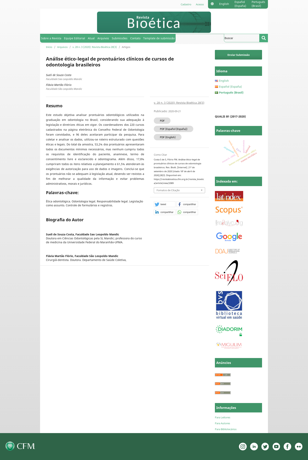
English (224, 4)
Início (49, 47)
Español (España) (240, 4)
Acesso (200, 4)
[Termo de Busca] (241, 38)
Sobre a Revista (51, 38)
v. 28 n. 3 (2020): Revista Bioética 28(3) (94, 47)
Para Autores (222, 423)
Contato (135, 38)
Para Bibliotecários (225, 429)
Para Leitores (222, 417)
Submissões (119, 38)
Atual (91, 38)
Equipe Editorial (74, 38)
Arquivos (103, 38)
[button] (164, 204)
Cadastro (186, 4)
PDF (162, 120)
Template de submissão (159, 38)
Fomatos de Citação (168, 190)
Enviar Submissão (238, 55)
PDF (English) (168, 137)
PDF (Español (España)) (173, 129)
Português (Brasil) (258, 4)
